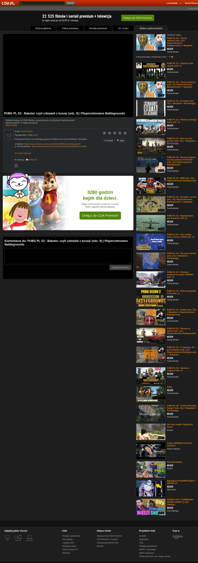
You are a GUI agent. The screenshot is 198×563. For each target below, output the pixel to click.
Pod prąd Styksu (174, 462)
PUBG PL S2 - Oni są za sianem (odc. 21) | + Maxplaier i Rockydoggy (181, 255)
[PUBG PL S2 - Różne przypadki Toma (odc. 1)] (150, 298)
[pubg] (150, 394)
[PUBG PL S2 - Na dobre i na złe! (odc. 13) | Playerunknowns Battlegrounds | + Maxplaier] (150, 204)
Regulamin (143, 539)
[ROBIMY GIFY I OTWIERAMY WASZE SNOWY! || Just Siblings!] (150, 507)
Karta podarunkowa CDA (107, 543)
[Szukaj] (42, 3)
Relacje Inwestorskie (71, 536)
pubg (169, 387)
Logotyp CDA (68, 543)
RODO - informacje (147, 549)
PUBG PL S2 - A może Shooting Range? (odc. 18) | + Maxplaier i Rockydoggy (181, 408)
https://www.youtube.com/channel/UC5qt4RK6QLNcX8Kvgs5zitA (52, 144)
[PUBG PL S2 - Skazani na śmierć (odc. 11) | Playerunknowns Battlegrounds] (150, 335)
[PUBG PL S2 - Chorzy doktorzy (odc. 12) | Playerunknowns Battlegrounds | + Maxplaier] (150, 42)
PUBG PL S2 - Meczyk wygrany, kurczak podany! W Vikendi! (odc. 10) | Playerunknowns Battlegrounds (181, 161)
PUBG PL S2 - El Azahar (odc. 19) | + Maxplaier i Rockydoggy (181, 102)
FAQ (141, 543)
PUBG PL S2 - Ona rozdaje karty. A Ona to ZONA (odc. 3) (180, 235)
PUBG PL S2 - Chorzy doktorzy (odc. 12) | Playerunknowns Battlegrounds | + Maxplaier (179, 42)
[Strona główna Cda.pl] (9, 3)
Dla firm (100, 546)
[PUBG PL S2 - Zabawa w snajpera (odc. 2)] (150, 375)
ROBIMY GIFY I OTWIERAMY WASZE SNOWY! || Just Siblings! (180, 502)
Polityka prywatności (148, 546)
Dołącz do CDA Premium (100, 215)
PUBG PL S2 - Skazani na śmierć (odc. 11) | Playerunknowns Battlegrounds (181, 331)
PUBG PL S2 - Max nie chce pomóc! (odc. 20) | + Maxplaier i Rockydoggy (181, 141)
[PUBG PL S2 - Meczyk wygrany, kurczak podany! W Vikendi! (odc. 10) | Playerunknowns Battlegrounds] (150, 164)
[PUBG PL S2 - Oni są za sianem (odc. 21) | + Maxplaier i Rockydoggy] (150, 260)
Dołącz (137, 18)
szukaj (70, 3)
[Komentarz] (68, 256)
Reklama (66, 553)
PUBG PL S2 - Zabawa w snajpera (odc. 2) (178, 369)
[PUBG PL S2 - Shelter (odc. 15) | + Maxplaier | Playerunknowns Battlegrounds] (150, 317)
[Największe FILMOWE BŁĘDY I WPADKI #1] (150, 488)
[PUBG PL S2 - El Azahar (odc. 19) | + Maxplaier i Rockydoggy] (150, 108)
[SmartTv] (20, 542)
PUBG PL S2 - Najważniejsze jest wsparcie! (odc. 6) (180, 217)
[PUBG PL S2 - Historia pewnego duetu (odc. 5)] (150, 127)
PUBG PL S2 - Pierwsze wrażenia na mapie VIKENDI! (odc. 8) (180, 274)
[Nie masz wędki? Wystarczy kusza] (150, 431)
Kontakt (142, 536)
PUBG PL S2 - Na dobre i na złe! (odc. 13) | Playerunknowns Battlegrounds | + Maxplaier (181, 199)
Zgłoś (120, 140)
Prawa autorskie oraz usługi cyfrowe (154, 556)
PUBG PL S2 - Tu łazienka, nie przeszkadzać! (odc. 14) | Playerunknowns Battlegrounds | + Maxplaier (181, 351)
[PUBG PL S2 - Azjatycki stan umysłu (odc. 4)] (150, 70)
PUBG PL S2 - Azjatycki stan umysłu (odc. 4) (180, 64)
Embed (108, 140)
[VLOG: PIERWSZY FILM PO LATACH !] (150, 450)
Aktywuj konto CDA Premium (109, 536)
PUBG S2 (33, 160)
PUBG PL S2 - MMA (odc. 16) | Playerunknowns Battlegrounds (181, 179)
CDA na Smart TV (70, 549)
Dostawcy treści (69, 546)
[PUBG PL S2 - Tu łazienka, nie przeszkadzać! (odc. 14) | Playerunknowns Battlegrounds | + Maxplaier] (150, 354)
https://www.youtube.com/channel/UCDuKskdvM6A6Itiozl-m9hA (59, 146)
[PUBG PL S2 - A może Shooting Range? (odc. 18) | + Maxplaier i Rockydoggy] (150, 413)
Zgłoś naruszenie (146, 553)
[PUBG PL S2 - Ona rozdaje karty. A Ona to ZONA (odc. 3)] (150, 241)
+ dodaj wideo (192, 8)
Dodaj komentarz (120, 267)
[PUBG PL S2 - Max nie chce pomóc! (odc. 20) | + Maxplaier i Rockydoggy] (150, 145)
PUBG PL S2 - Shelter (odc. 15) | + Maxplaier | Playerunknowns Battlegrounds (182, 312)
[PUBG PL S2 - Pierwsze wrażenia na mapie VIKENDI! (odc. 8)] (150, 279)
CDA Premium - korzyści (107, 539)
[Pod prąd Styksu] (150, 469)
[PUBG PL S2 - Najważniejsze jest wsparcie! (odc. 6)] (150, 223)
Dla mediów (67, 539)
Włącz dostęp (11, 125)
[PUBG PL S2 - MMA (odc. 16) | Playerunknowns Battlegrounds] (150, 185)
